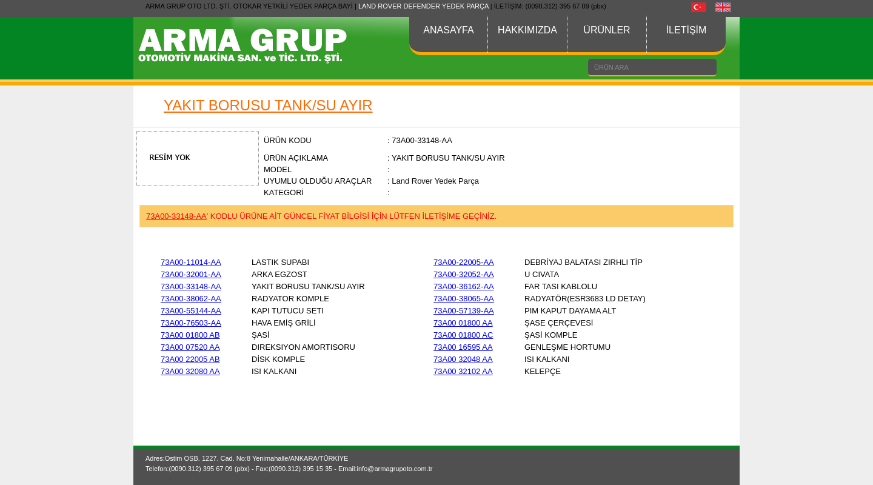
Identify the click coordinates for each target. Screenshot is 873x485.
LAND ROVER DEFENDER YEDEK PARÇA (423, 6)
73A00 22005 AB (190, 359)
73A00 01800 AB (190, 335)
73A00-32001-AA (191, 274)
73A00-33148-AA (191, 286)
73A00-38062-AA (191, 298)
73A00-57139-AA (463, 310)
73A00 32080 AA (190, 371)
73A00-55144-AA (191, 310)
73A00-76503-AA (191, 322)
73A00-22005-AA (463, 262)
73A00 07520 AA (190, 347)
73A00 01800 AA (463, 322)
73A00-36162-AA (463, 286)
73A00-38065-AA (463, 298)
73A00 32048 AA (463, 359)
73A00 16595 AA (463, 347)
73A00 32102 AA (463, 371)
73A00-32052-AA (463, 274)
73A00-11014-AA (191, 262)
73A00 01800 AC (463, 335)
